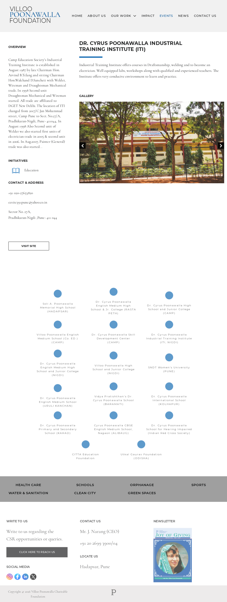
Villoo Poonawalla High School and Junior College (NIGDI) (114, 377)
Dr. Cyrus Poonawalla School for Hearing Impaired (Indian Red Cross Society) (169, 437)
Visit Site (27, 246)
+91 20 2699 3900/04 (98, 551)
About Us (97, 16)
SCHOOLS (85, 485)
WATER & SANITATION (28, 493)
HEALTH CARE (28, 485)
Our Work (123, 16)
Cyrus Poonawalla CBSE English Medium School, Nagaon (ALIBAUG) (113, 437)
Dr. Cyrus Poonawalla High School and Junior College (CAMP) (169, 317)
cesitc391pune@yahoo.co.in (26, 202)
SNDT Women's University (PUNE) (169, 377)
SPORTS (198, 485)
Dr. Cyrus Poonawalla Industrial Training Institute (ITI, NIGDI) (169, 346)
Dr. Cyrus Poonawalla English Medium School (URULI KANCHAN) (58, 409)
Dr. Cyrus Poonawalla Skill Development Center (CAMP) (113, 346)
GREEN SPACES (142, 493)
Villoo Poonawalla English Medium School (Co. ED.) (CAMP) (58, 346)
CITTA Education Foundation (85, 464)
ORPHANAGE (142, 485)
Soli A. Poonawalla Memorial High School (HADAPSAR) (58, 315)
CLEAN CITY (85, 493)
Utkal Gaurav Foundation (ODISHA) (141, 464)
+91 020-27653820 (19, 193)
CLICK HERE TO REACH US (37, 560)
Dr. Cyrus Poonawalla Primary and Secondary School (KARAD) (58, 437)
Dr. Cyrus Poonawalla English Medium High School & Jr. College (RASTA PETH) (113, 315)
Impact (148, 16)
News (183, 16)
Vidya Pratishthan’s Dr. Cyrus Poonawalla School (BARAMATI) (113, 408)
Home (77, 16)
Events (166, 16)
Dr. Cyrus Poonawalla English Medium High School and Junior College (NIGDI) (58, 377)
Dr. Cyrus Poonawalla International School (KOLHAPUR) (169, 408)
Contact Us (205, 16)
